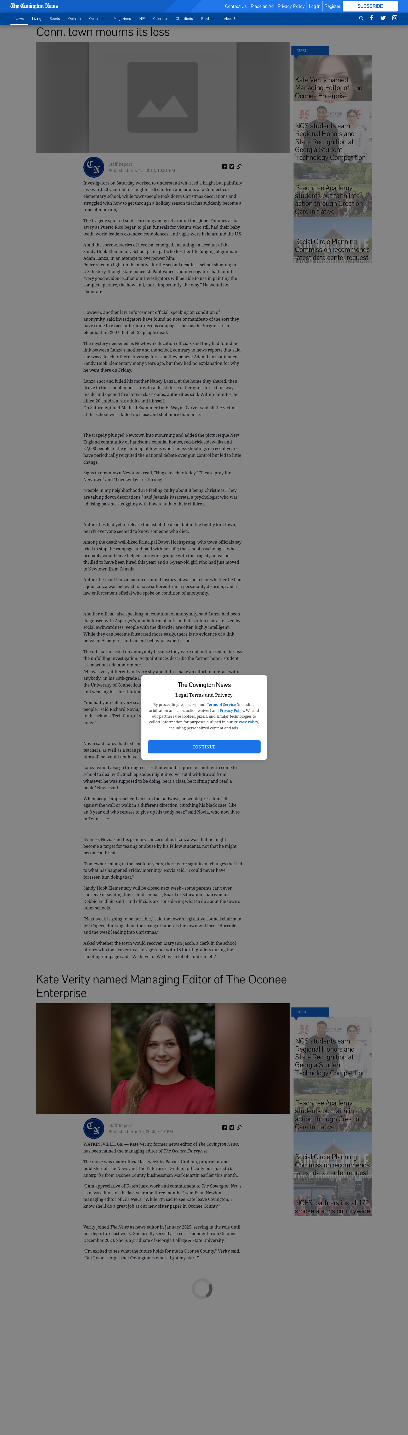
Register (332, 6)
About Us (231, 18)
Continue (204, 747)
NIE (142, 18)
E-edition (208, 18)
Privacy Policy (232, 710)
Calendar (160, 18)
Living (36, 18)
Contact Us (236, 6)
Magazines (122, 18)
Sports (55, 18)
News (19, 18)
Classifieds (184, 18)
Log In (314, 6)
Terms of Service (221, 704)
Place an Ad (262, 6)
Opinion (74, 18)
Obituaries (97, 18)
